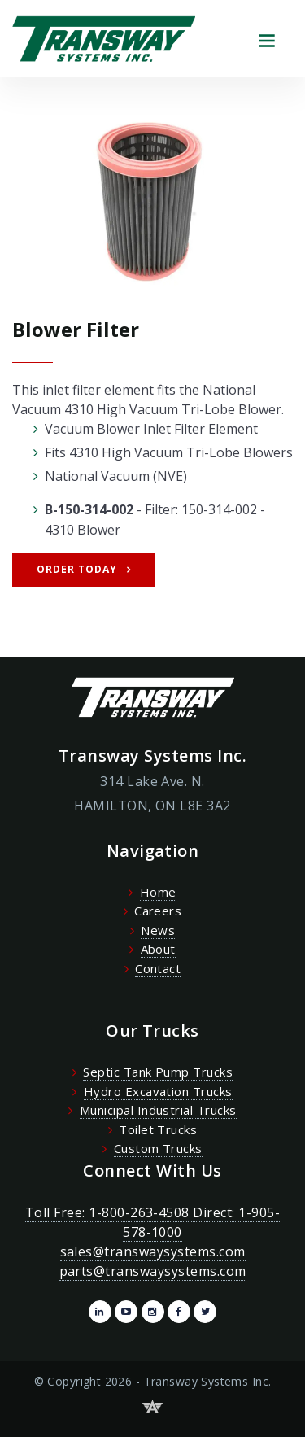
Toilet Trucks (158, 1129)
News (158, 930)
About (158, 949)
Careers (157, 910)
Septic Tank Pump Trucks (158, 1072)
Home (158, 892)
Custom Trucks (158, 1148)
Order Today (77, 569)
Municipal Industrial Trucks (158, 1110)
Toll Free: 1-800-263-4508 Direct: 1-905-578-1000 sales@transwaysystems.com (152, 1231)
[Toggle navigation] (266, 38)
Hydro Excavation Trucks (158, 1091)
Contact (158, 968)
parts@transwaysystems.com (152, 1271)
